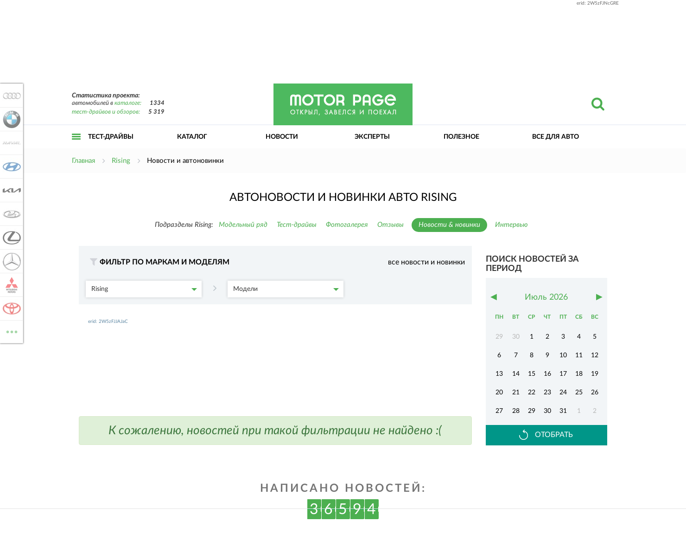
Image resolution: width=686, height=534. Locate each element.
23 (547, 392)
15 (531, 374)
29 (531, 411)
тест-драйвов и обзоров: (106, 112)
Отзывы (390, 224)
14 (516, 374)
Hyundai (10, 166)
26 (594, 392)
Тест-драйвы (110, 137)
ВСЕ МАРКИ (10, 331)
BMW (10, 119)
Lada (10, 214)
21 (516, 392)
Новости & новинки (449, 224)
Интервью (511, 224)
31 (563, 411)
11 (579, 355)
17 (563, 374)
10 (563, 355)
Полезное (461, 137)
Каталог (192, 137)
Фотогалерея (347, 224)
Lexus (10, 237)
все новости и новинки (426, 262)
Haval (10, 143)
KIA (10, 190)
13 (499, 374)
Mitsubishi (10, 285)
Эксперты (372, 137)
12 (594, 355)
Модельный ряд (243, 224)
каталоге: (127, 103)
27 (499, 411)
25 (579, 392)
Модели (286, 289)
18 (579, 374)
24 (563, 392)
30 (547, 411)
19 (594, 374)
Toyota (10, 308)
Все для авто (555, 137)
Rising (144, 289)
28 (516, 411)
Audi (10, 95)
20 (499, 392)
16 (547, 374)
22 (531, 392)
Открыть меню (76, 146)
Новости (282, 137)
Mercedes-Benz (10, 261)
